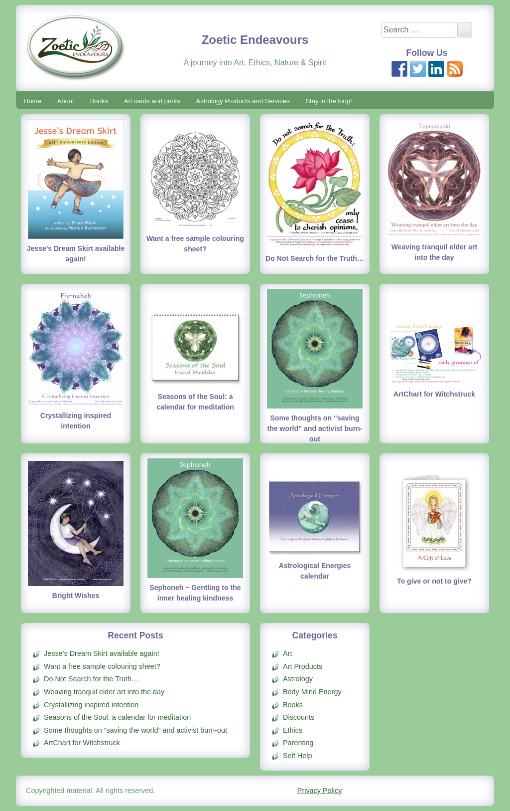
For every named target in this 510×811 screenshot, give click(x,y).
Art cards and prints (152, 101)
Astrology (298, 679)
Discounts (298, 717)
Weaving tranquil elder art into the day (104, 692)
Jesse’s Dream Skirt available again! (101, 653)
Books (99, 101)
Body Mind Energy (312, 692)
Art (287, 653)
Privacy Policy (319, 791)
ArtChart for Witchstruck (434, 394)
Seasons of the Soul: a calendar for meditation (117, 717)
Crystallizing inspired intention (91, 705)
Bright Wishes (76, 596)
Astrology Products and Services (243, 101)
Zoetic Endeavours (255, 39)
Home (32, 101)
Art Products (302, 666)
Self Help (297, 756)
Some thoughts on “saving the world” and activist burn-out (315, 428)
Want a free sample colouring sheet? (102, 666)
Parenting (298, 743)
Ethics (292, 730)
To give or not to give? (434, 581)
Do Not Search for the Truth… (314, 258)
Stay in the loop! (328, 101)
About (65, 101)
